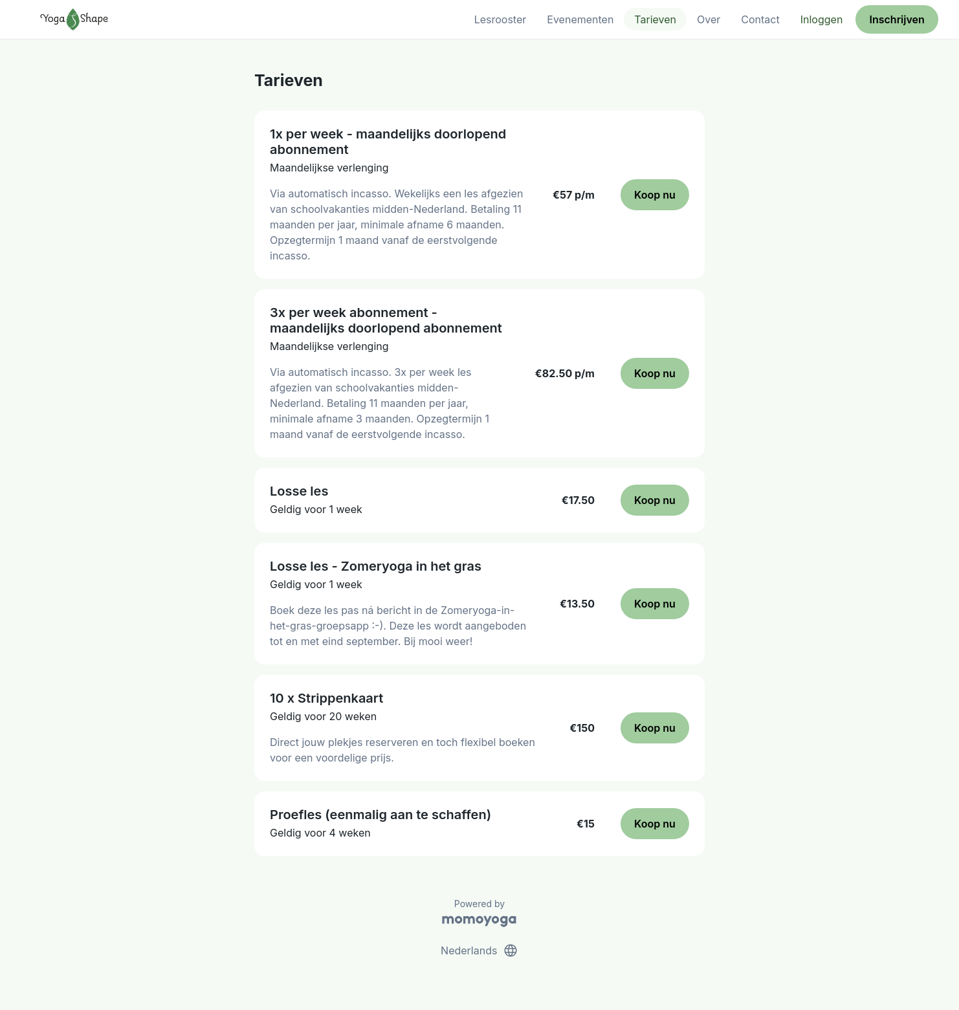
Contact (760, 19)
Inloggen (821, 19)
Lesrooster (500, 19)
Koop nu (655, 194)
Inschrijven (897, 19)
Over (708, 19)
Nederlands (479, 950)
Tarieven (655, 19)
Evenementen (580, 19)
